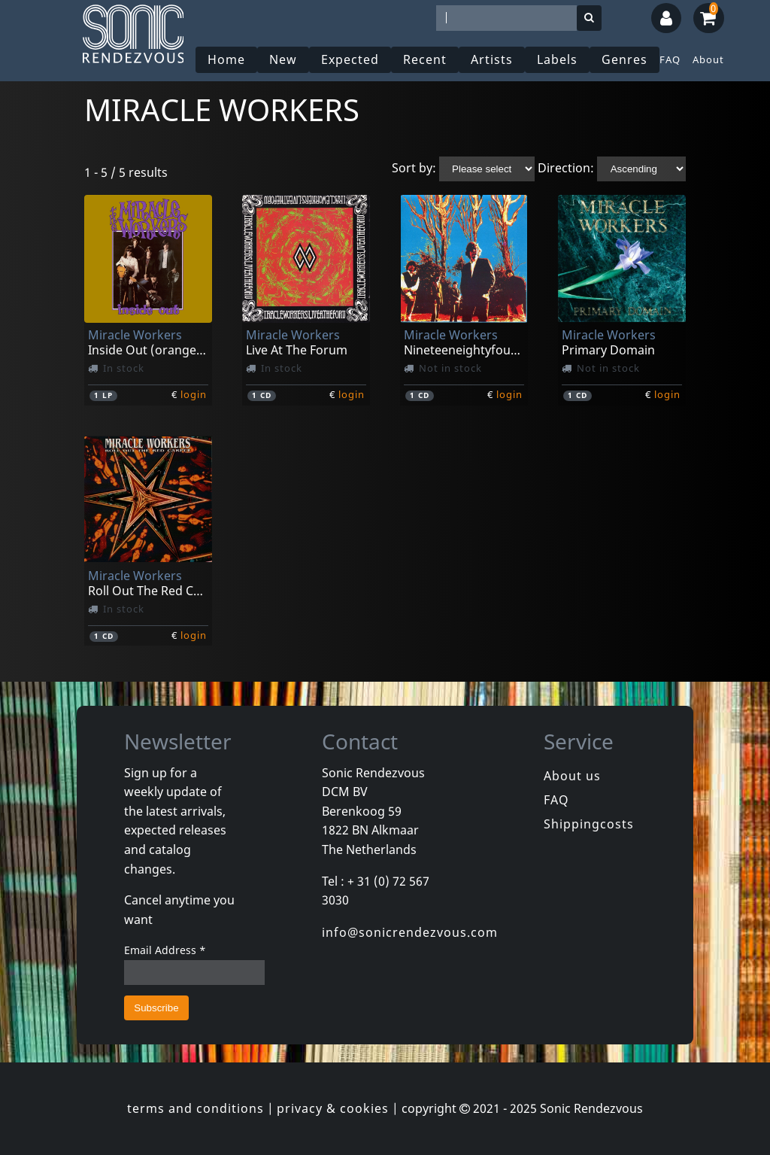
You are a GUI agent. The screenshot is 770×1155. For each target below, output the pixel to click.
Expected (350, 59)
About (708, 59)
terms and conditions (195, 1108)
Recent (425, 59)
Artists (492, 59)
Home (226, 59)
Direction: (566, 168)
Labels (557, 59)
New (283, 59)
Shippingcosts (589, 824)
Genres (624, 59)
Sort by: (414, 168)
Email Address (165, 950)
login (193, 394)
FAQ (670, 59)
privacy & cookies (333, 1108)
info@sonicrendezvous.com (410, 932)
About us (572, 775)
